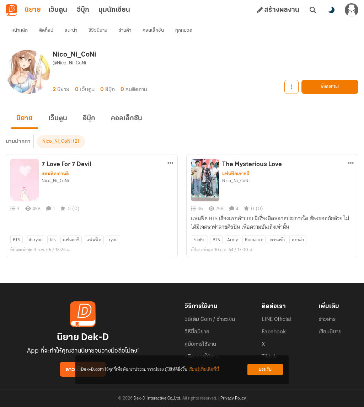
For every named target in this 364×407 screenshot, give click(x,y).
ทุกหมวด (183, 30)
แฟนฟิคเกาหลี (55, 173)
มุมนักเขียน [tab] (114, 10)
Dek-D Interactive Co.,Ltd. (157, 398)
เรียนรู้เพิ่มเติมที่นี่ (203, 369)
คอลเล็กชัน (153, 30)
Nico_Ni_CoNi (56, 141)
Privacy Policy (233, 398)
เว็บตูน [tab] (57, 10)
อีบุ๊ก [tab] (83, 10)
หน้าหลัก (19, 30)
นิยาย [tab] (33, 10)
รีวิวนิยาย (98, 30)
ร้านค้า (125, 30)
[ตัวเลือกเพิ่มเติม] (170, 163)
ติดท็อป (46, 30)
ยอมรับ (265, 369)
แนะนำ (71, 30)
